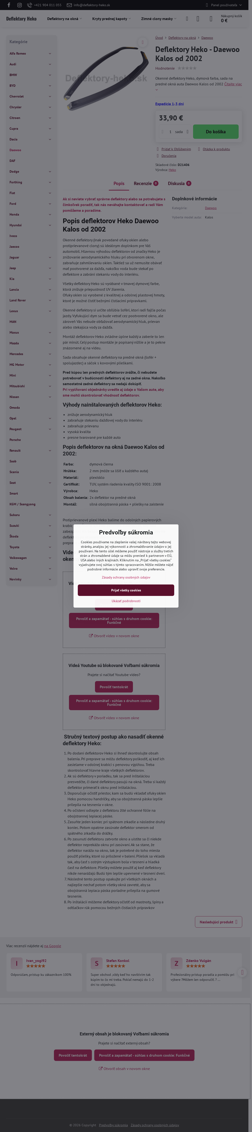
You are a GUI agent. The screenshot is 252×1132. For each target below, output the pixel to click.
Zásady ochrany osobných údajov (126, 577)
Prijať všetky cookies (126, 590)
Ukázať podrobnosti (126, 601)
